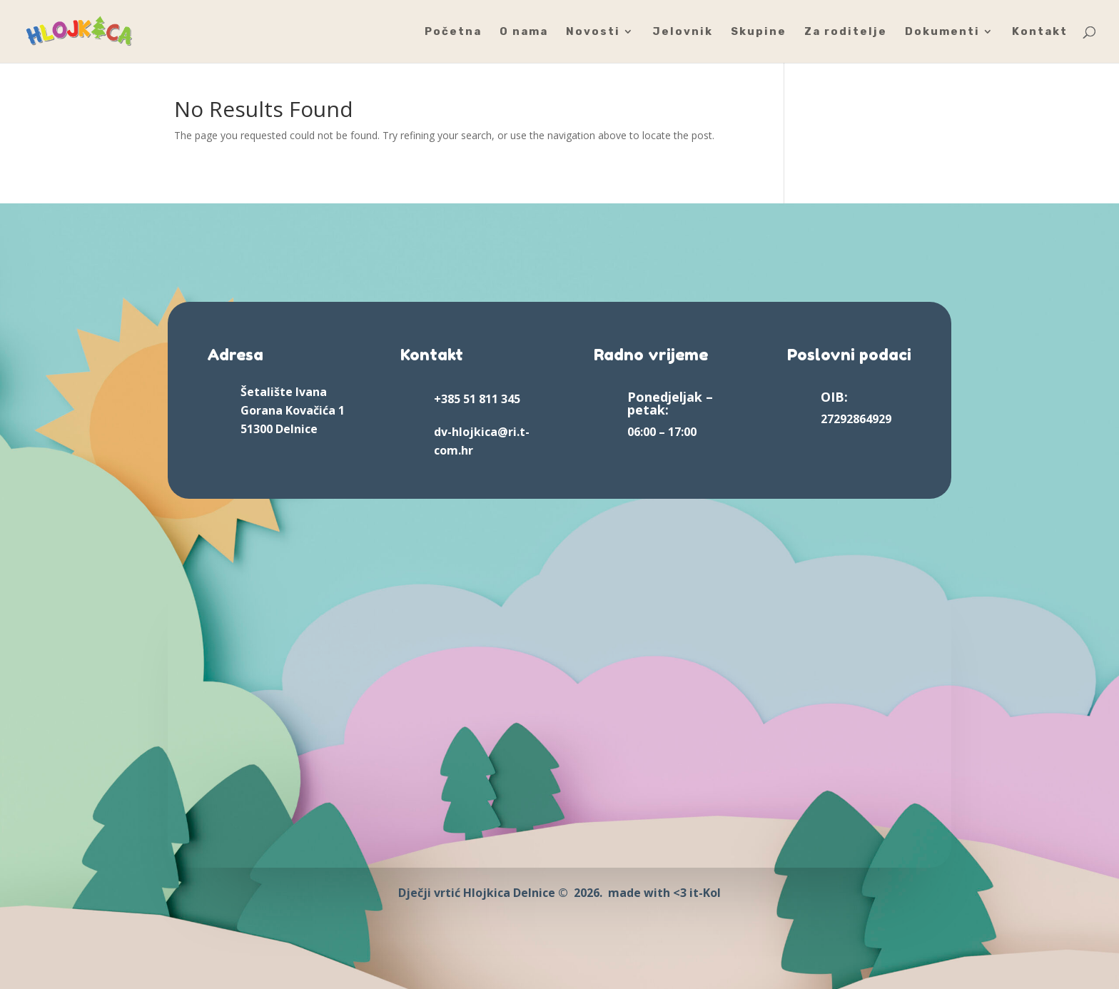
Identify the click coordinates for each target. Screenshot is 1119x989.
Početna (453, 32)
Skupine (758, 32)
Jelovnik (682, 32)
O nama (524, 32)
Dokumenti (942, 32)
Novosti (593, 32)
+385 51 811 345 (477, 399)
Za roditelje (845, 32)
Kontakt (1040, 32)
